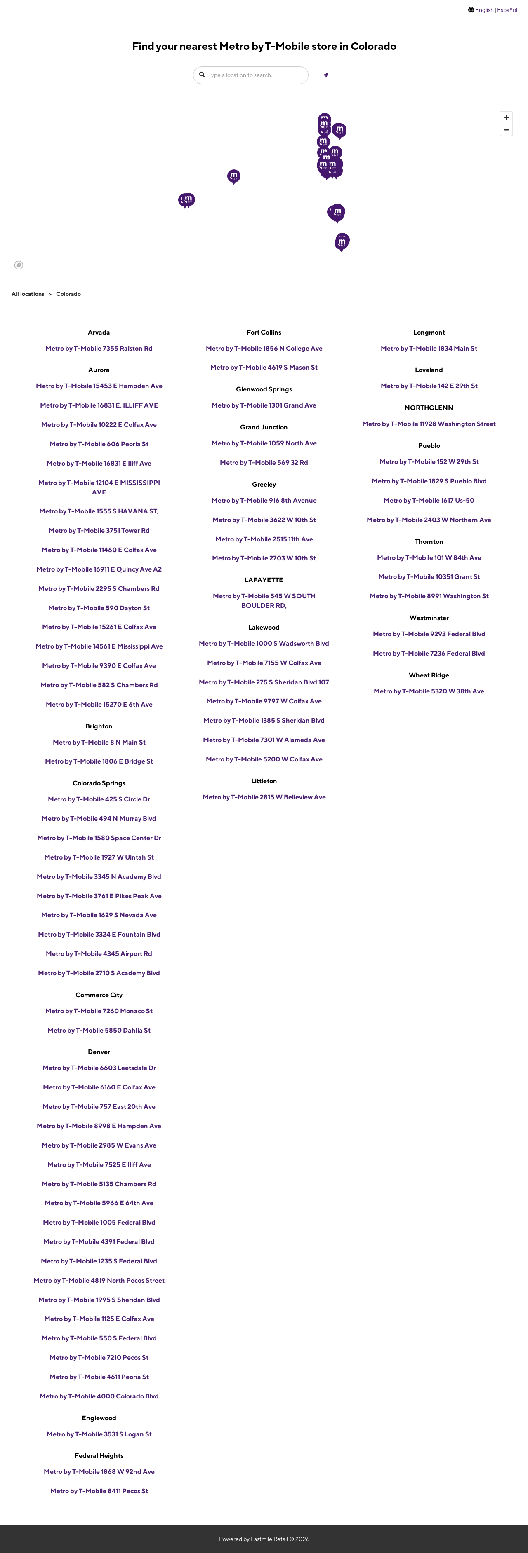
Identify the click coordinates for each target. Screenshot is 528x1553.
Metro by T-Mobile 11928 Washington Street (429, 424)
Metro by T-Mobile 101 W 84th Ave (429, 558)
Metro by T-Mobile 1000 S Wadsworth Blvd (264, 643)
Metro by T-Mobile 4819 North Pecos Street (99, 1280)
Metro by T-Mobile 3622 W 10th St (264, 520)
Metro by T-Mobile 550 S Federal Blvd (99, 1338)
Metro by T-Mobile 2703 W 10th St (264, 558)
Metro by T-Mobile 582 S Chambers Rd (99, 685)
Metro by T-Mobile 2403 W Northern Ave (429, 520)
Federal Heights (99, 1455)
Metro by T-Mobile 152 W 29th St (429, 462)
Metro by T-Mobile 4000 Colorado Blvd (99, 1396)
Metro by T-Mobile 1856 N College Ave (264, 348)
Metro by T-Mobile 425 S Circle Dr (99, 799)
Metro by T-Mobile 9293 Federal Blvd (429, 634)
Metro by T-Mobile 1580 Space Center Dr (99, 838)
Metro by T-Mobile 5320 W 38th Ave (429, 691)
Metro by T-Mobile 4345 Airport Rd (99, 954)
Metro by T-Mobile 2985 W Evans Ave (99, 1145)
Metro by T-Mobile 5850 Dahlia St (99, 1030)
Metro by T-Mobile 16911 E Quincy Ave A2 (99, 569)
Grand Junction (264, 427)
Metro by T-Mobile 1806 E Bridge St (99, 761)
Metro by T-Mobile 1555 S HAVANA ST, (99, 511)
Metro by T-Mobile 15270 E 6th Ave (99, 704)
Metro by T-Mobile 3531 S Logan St (99, 1434)
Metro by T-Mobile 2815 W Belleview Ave (264, 797)
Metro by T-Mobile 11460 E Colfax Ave (99, 550)
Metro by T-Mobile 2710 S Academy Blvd (99, 973)
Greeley (264, 484)
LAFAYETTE (264, 580)
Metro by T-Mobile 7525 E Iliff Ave (99, 1165)
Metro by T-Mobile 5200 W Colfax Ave (264, 759)
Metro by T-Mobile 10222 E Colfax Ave (99, 425)
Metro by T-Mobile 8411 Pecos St (99, 1491)
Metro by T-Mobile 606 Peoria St (99, 444)
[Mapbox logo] (19, 265)
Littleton (264, 781)
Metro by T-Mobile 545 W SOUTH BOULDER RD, (264, 600)
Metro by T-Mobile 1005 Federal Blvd (99, 1222)
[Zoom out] (506, 130)
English (484, 10)
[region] (264, 190)
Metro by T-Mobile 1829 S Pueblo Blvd (429, 481)
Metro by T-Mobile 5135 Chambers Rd (99, 1184)
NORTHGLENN (429, 408)
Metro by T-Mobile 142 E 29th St (429, 386)
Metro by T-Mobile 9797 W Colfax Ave (264, 701)
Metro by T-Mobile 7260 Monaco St (99, 1011)
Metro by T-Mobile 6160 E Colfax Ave (99, 1087)
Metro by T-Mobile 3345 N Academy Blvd (99, 877)
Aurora (99, 370)
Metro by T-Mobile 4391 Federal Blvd (99, 1242)
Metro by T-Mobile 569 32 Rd (264, 462)
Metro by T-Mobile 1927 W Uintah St (99, 857)
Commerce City (99, 995)
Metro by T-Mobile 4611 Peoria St (99, 1377)
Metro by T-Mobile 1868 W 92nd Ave (99, 1472)
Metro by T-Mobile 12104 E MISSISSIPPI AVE (99, 487)
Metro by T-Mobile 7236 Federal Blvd (429, 653)
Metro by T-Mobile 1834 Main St (429, 348)
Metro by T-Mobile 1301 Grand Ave (264, 405)
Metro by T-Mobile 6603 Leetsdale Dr (99, 1068)
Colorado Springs (99, 783)
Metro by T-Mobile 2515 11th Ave (264, 539)
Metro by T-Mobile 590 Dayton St (99, 608)
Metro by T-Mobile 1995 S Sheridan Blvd (99, 1300)
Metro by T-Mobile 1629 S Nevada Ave (99, 915)
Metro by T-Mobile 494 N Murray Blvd (99, 818)
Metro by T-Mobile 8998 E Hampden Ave (99, 1126)
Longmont (429, 332)
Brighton (99, 726)
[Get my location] (326, 75)
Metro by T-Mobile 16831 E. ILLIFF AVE (99, 405)
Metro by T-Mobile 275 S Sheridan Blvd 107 (264, 682)
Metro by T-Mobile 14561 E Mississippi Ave (99, 646)
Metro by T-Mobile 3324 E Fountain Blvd (99, 934)
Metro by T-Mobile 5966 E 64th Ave (99, 1203)
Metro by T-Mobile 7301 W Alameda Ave (264, 740)
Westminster (429, 618)
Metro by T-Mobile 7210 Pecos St (99, 1357)
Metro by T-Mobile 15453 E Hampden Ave (99, 386)
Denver (99, 1052)
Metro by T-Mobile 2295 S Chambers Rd (99, 589)
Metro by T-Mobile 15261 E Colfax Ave (99, 627)
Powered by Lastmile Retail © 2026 (264, 1539)
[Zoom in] (506, 118)
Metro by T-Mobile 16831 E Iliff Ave (99, 463)
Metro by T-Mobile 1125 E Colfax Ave (99, 1319)
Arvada (99, 332)
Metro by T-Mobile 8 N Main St (99, 742)
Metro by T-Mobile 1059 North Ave (264, 443)
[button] (233, 177)
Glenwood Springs (264, 389)
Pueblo (429, 446)
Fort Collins (264, 332)
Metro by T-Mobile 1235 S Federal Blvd (99, 1261)
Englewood (99, 1418)
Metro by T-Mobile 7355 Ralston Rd (99, 348)
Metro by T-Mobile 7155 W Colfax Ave (264, 663)
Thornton (429, 542)
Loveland (429, 370)
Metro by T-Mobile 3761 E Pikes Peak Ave (99, 896)
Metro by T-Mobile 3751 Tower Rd (99, 530)
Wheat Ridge (429, 675)
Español (507, 10)
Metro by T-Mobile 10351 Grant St (429, 577)
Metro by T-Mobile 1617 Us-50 (429, 500)
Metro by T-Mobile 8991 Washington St (429, 596)
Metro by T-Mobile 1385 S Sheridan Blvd (264, 720)
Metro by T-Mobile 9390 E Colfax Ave (99, 666)
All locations (28, 293)
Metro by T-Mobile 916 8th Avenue (264, 500)
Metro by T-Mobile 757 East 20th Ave (99, 1106)
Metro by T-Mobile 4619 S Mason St (264, 367)
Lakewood (264, 627)
